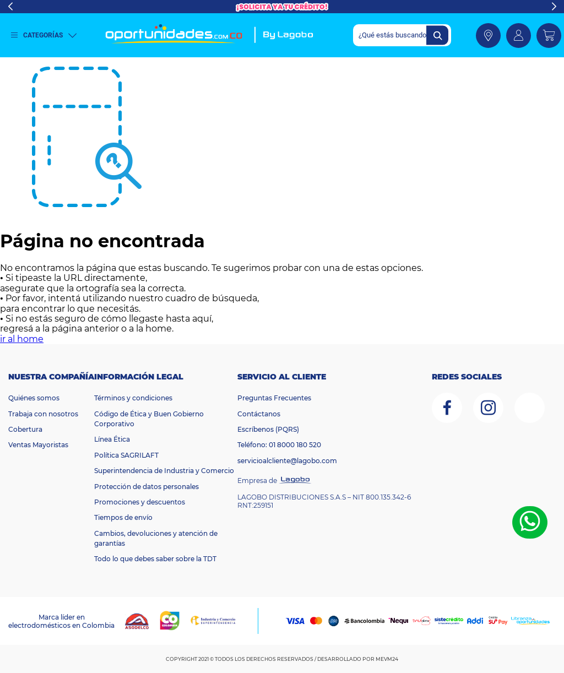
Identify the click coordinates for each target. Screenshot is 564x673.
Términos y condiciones (133, 398)
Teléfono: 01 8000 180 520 (279, 445)
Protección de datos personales (146, 486)
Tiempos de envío (123, 517)
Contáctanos (258, 414)
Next (554, 6)
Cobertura (25, 429)
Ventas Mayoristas (38, 445)
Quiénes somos (33, 398)
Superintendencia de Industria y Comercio (164, 470)
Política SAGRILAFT (126, 455)
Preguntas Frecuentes (274, 398)
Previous (10, 6)
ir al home (22, 339)
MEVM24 (387, 659)
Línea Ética (112, 439)
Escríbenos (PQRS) (268, 429)
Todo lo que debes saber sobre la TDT (155, 559)
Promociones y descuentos (139, 502)
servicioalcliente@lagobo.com (287, 461)
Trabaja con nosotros (43, 414)
